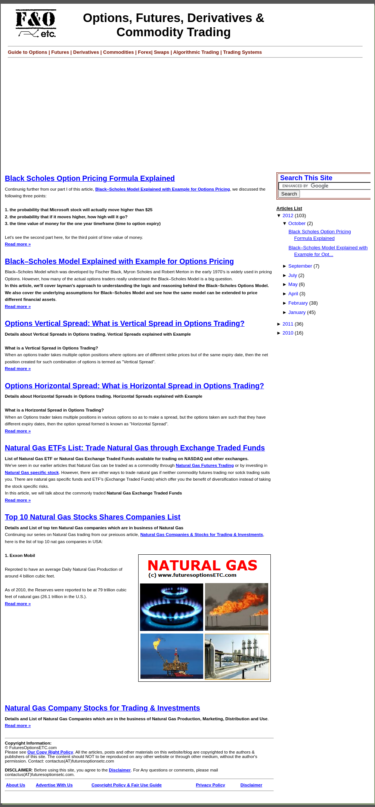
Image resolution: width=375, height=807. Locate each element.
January (297, 312)
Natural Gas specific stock (32, 472)
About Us (15, 785)
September (300, 266)
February (298, 303)
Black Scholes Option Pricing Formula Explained (90, 178)
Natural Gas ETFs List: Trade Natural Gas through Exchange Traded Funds (135, 448)
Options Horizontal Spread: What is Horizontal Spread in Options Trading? (134, 386)
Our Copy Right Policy (50, 752)
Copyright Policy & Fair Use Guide (127, 785)
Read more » (18, 244)
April (293, 293)
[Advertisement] (189, 114)
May (293, 284)
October (297, 223)
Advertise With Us (54, 785)
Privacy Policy (210, 785)
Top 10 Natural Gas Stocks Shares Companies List (92, 517)
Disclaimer (120, 770)
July (292, 275)
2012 (287, 215)
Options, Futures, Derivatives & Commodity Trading (173, 25)
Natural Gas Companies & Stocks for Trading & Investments (201, 534)
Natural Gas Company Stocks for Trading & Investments (102, 708)
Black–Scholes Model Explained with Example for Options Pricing (162, 189)
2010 (287, 333)
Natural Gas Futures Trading (205, 465)
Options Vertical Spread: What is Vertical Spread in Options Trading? (125, 323)
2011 (287, 324)
